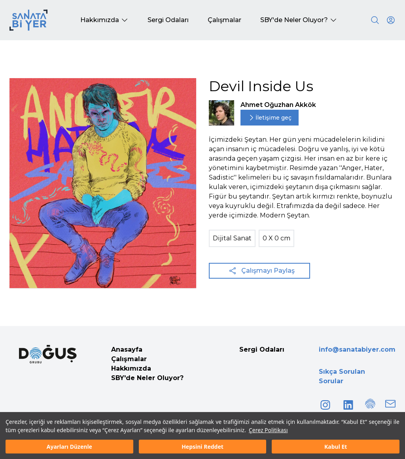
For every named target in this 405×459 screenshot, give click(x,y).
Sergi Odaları (261, 349)
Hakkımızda (131, 368)
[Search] (375, 20)
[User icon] (391, 20)
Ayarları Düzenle (69, 446)
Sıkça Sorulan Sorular (342, 376)
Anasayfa (126, 349)
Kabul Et (335, 446)
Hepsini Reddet (202, 446)
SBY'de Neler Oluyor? (147, 378)
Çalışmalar (129, 359)
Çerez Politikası (268, 430)
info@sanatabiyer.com (357, 349)
